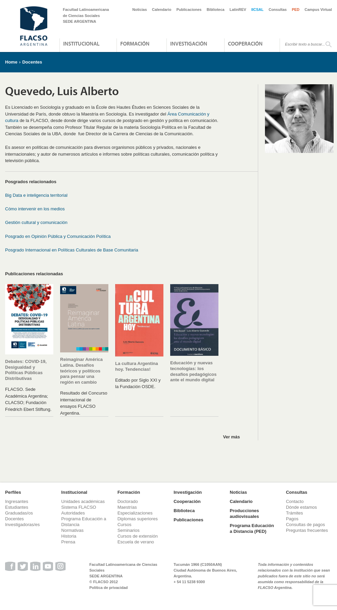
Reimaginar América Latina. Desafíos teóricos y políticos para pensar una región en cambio (81, 371)
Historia (68, 536)
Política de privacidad (108, 588)
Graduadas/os (19, 513)
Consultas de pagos (305, 524)
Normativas (72, 530)
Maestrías (127, 507)
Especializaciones (135, 513)
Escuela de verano (136, 541)
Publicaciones (188, 9)
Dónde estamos (301, 507)
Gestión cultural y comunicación (36, 222)
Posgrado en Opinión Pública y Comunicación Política (58, 236)
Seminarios (129, 530)
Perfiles (13, 492)
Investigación (188, 43)
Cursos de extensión (138, 536)
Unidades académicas (83, 501)
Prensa (68, 541)
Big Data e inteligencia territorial (36, 195)
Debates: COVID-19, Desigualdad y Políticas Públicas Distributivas (26, 370)
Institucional (81, 43)
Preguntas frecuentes (307, 530)
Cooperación (245, 43)
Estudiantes (16, 507)
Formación (134, 43)
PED (296, 9)
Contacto (295, 501)
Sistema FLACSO (78, 507)
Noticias (139, 9)
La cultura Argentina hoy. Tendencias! (136, 366)
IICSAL (257, 9)
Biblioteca (216, 9)
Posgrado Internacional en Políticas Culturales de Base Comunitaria (71, 249)
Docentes (32, 62)
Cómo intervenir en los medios (35, 208)
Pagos (292, 518)
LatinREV (238, 9)
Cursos (124, 524)
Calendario (161, 9)
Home (11, 62)
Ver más (231, 436)
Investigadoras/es (22, 524)
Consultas (278, 9)
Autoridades (73, 513)
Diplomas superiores (138, 518)
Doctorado (128, 501)
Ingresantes (16, 501)
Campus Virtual (318, 9)
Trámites (294, 513)
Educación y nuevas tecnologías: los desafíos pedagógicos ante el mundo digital (193, 371)
